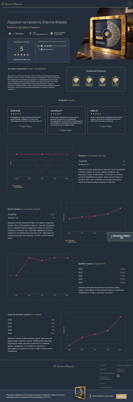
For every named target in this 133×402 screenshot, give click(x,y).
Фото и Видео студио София (26, 12)
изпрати (121, 396)
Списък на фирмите (124, 365)
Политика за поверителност (105, 378)
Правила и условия (106, 373)
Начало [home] (10, 12)
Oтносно (103, 369)
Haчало (102, 365)
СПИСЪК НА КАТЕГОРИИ (121, 370)
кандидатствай (105, 387)
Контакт (102, 383)
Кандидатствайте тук (121, 237)
